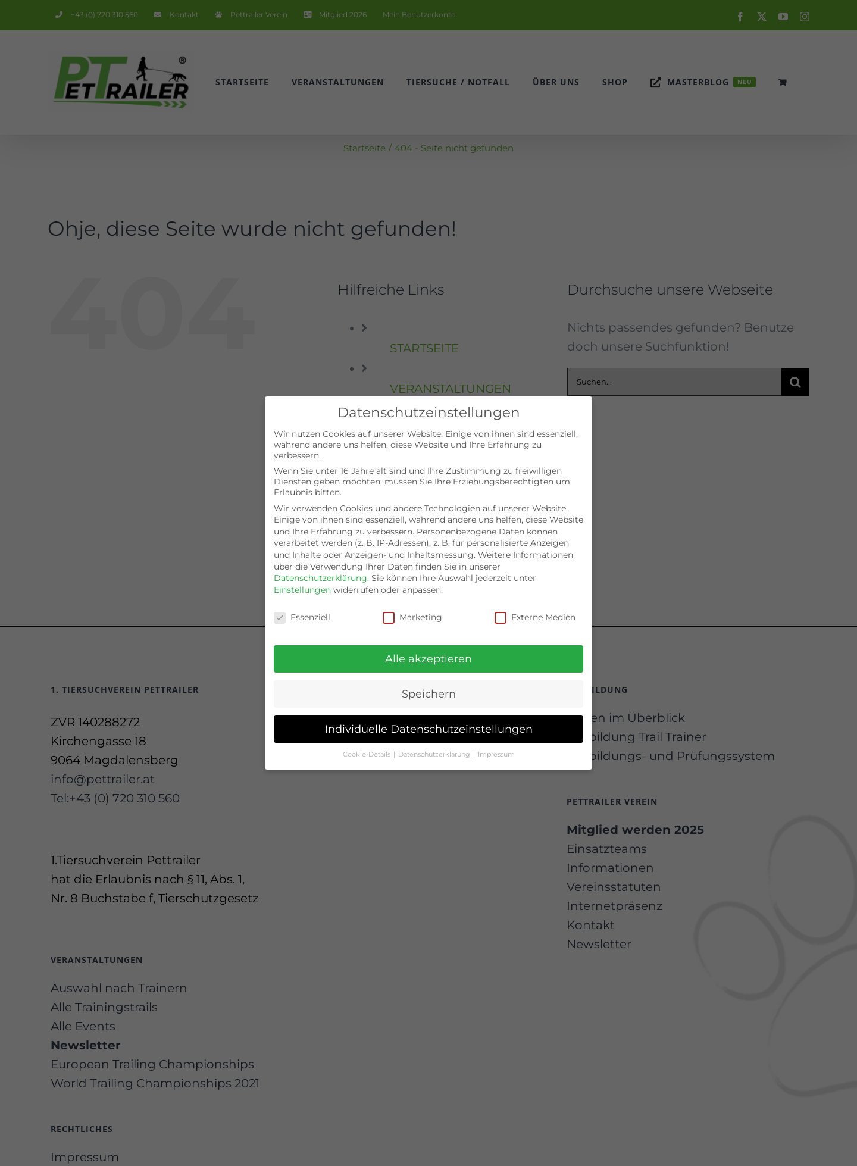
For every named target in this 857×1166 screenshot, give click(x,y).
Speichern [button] (429, 686)
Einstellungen (302, 582)
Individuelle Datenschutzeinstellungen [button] (429, 721)
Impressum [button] (496, 747)
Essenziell (302, 609)
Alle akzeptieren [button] (428, 651)
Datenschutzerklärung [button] (435, 747)
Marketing (412, 609)
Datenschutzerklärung (320, 570)
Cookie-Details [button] (367, 747)
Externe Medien (535, 609)
